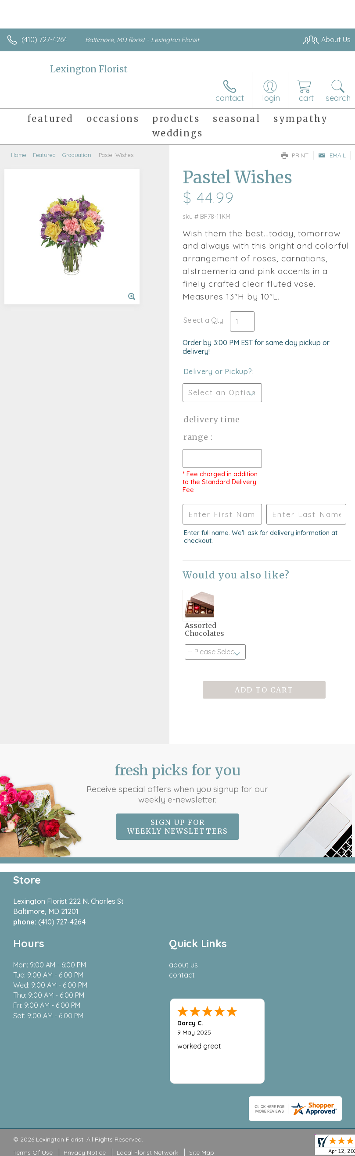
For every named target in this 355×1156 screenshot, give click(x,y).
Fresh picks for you (177, 783)
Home (18, 154)
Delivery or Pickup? (217, 371)
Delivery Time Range (211, 428)
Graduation (76, 154)
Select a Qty (203, 320)
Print (295, 155)
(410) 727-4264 (44, 39)
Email (332, 155)
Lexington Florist (89, 69)
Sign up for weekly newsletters (177, 826)
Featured (44, 154)
